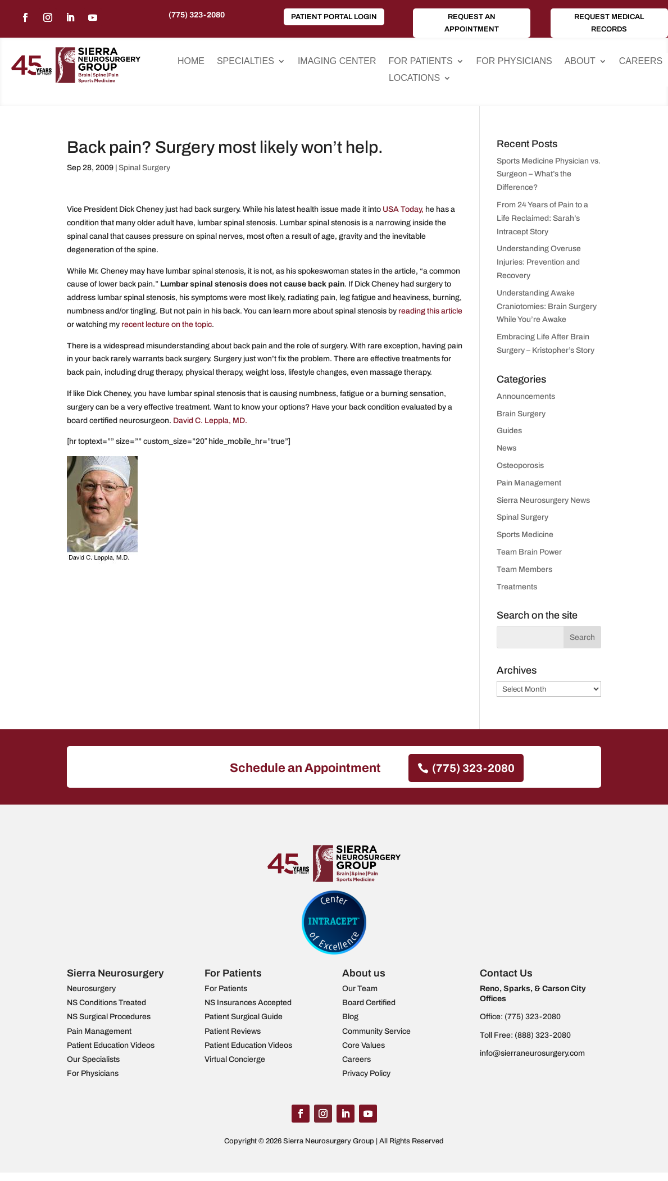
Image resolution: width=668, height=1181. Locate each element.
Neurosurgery (91, 988)
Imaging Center (337, 61)
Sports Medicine (525, 534)
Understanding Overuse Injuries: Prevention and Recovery (539, 262)
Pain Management (529, 483)
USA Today (401, 209)
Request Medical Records (609, 23)
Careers (640, 61)
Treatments (517, 587)
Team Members (524, 569)
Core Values (363, 1045)
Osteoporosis (520, 465)
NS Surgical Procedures (109, 1016)
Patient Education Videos (110, 1045)
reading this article (430, 311)
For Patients (420, 61)
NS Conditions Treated (106, 1002)
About (580, 61)
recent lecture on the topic (166, 324)
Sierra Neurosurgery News (543, 500)
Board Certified (369, 1002)
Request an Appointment (471, 23)
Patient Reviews (233, 1031)
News (506, 448)
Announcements (526, 396)
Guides (509, 430)
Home (191, 61)
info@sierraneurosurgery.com (532, 1053)
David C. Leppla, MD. (210, 420)
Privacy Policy (366, 1073)
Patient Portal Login (334, 17)
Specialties (245, 61)
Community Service (376, 1031)
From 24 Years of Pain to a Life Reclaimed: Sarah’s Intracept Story (542, 218)
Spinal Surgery (144, 167)
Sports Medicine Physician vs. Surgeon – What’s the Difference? (549, 174)
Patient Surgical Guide (244, 1016)
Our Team (360, 988)
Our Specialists (93, 1059)
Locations (414, 78)
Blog (350, 1016)
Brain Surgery (521, 414)
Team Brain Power (529, 552)
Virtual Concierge (235, 1059)
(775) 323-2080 (197, 15)
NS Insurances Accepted (248, 1002)
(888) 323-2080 (543, 1035)
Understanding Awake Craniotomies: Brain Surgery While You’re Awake (547, 306)
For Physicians (514, 61)
